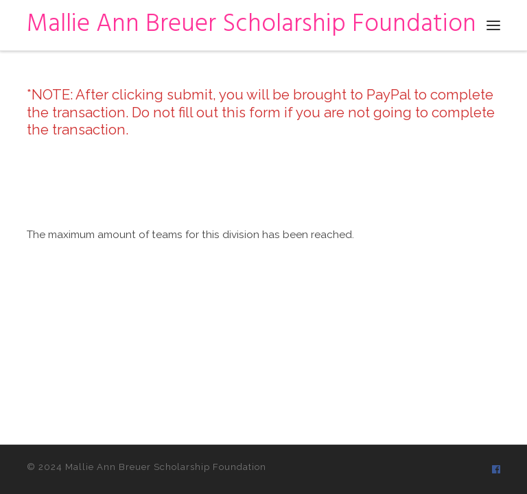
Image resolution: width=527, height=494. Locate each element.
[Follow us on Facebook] (496, 469)
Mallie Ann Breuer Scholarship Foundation (165, 467)
